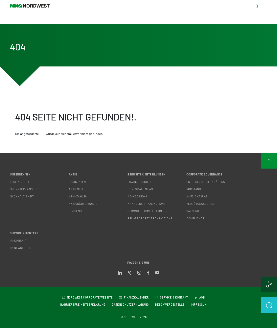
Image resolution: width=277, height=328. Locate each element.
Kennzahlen (78, 196)
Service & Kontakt (24, 233)
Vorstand (193, 189)
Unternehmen (20, 174)
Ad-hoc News (137, 196)
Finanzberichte (139, 181)
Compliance (195, 218)
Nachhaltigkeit (22, 196)
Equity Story (19, 181)
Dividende (76, 211)
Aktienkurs (77, 189)
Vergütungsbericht (201, 203)
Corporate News (140, 189)
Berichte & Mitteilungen (146, 174)
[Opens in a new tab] (120, 272)
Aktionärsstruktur (84, 203)
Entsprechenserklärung (205, 181)
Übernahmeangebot (25, 189)
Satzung (192, 211)
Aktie (73, 174)
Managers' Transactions (146, 203)
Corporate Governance (204, 174)
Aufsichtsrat (196, 196)
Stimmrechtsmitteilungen (147, 211)
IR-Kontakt (18, 240)
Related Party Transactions (149, 218)
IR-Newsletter (21, 247)
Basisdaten (77, 181)
